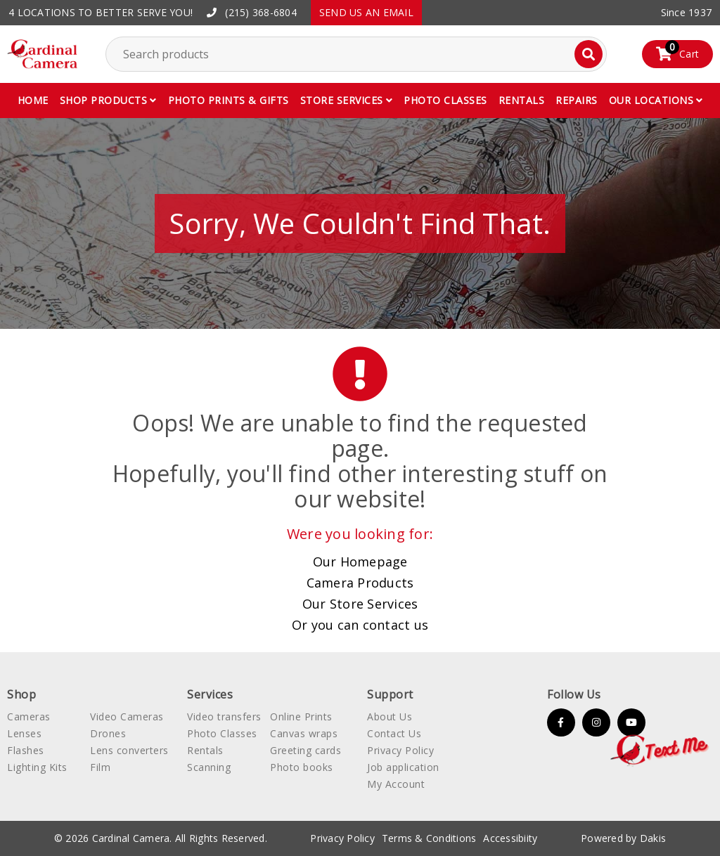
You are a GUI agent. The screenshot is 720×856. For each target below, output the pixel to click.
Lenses (24, 733)
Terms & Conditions (429, 838)
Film (100, 767)
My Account (396, 784)
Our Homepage (360, 561)
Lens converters (129, 750)
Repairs (576, 100)
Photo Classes (222, 733)
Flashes (25, 750)
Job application (403, 767)
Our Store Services (360, 603)
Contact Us (394, 733)
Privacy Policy (400, 750)
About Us (389, 716)
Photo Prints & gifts (228, 100)
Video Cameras (127, 716)
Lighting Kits (37, 767)
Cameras (29, 716)
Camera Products (360, 582)
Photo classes (445, 100)
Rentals (522, 100)
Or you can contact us (360, 624)
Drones (108, 733)
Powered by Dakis (623, 838)
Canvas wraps (304, 733)
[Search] (588, 54)
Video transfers (224, 716)
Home (33, 100)
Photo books (301, 767)
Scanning (209, 767)
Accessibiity (510, 838)
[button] (108, 100)
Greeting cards (305, 750)
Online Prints (301, 716)
